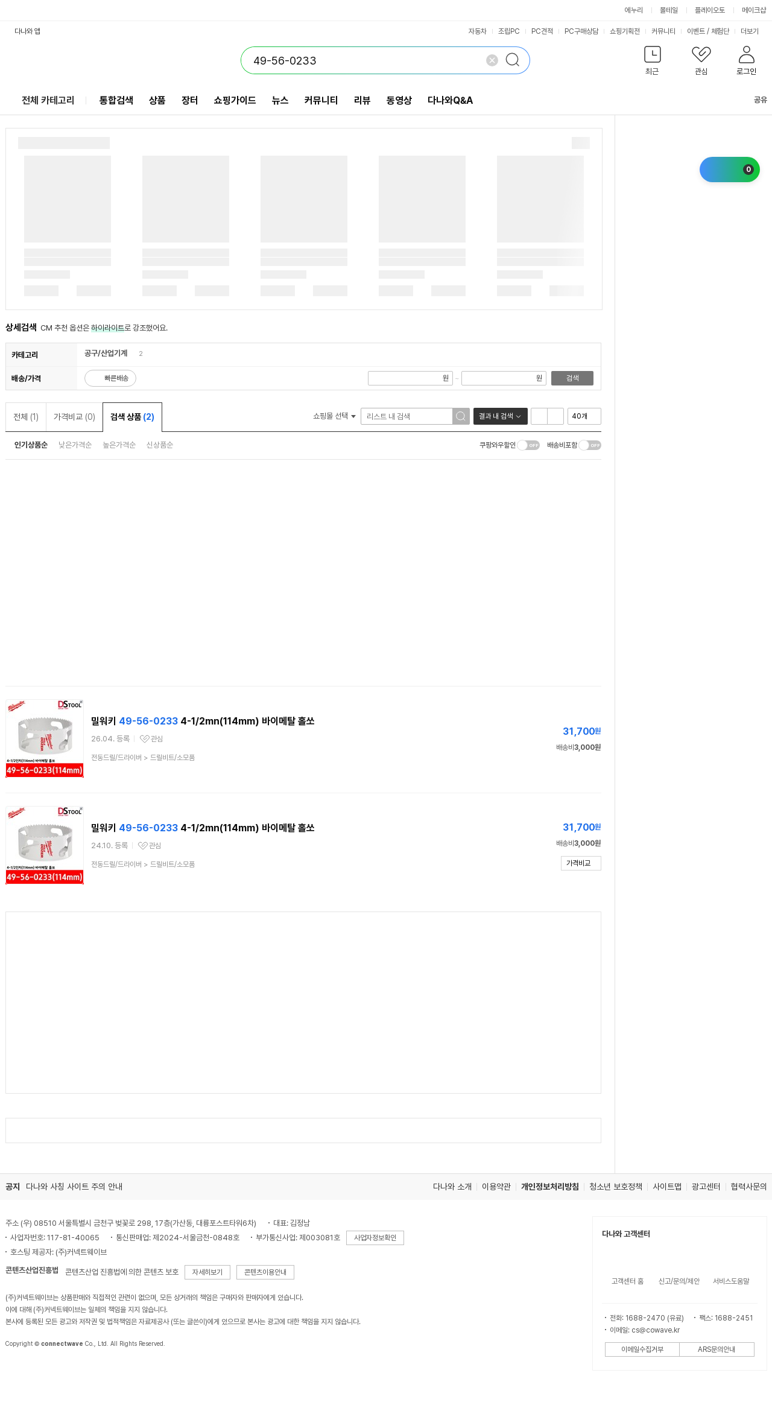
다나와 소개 (452, 1186)
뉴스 (280, 100)
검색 (572, 378)
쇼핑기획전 (625, 31)
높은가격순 (119, 444)
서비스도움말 (731, 1281)
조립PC (509, 31)
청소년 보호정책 (615, 1186)
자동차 (478, 31)
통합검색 (116, 100)
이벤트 (696, 31)
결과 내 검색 (496, 416)
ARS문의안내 (716, 1349)
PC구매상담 (581, 31)
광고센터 (706, 1186)
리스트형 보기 (539, 416)
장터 (190, 100)
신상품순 (160, 444)
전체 (26, 417)
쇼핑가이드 (235, 100)
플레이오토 (710, 10)
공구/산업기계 (105, 353)
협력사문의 (749, 1186)
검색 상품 (132, 417)
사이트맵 (667, 1186)
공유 (753, 100)
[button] (652, 63)
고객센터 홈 (628, 1281)
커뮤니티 (663, 31)
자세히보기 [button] (207, 1272)
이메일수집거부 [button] (642, 1349)
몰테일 (669, 10)
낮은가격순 (75, 444)
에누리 (634, 10)
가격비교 (74, 417)
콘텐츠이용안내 (265, 1272)
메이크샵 (754, 10)
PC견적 (542, 31)
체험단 (720, 31)
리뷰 (362, 100)
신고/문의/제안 (679, 1281)
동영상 (399, 100)
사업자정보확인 (375, 1238)
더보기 (754, 31)
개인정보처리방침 (550, 1186)
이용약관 (496, 1186)
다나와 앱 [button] (27, 31)
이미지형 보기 (555, 416)
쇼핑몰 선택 (334, 415)
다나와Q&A (450, 100)
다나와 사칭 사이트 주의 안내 (74, 1186)
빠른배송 (116, 378)
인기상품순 (31, 444)
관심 (157, 739)
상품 (157, 100)
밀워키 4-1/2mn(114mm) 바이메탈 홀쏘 (203, 721)
